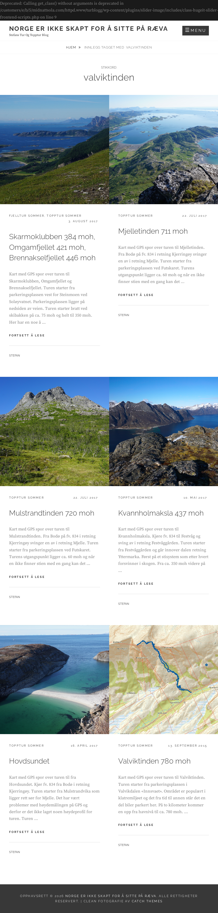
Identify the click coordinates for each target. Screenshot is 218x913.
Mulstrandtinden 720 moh (51, 513)
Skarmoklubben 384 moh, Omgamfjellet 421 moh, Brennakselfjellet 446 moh (52, 247)
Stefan (14, 355)
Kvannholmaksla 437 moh (161, 513)
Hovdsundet (29, 761)
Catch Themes (147, 901)
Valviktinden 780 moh (154, 761)
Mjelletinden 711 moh (153, 231)
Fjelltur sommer (26, 215)
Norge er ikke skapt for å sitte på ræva (88, 28)
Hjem (71, 47)
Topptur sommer (64, 215)
